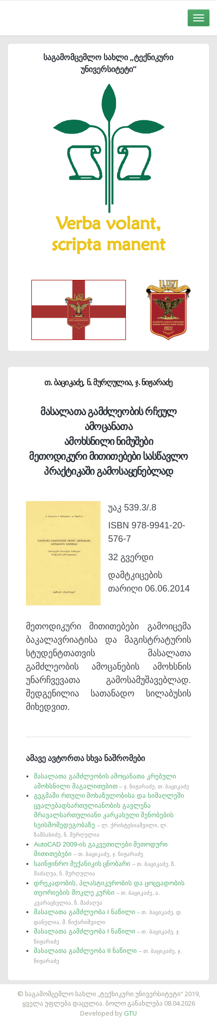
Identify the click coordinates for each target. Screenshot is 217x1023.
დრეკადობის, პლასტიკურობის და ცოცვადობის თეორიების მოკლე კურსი (109, 892)
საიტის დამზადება (137, 988)
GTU (130, 1013)
